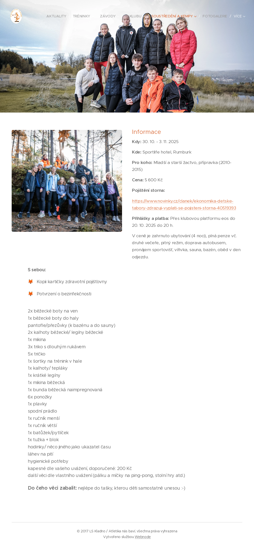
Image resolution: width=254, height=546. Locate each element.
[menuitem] (59, 16)
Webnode (143, 537)
